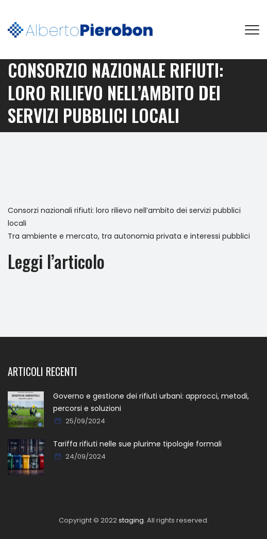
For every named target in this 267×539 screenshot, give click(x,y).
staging (131, 520)
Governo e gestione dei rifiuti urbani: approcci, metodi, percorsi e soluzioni (151, 402)
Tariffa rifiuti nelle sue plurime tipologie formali (137, 444)
